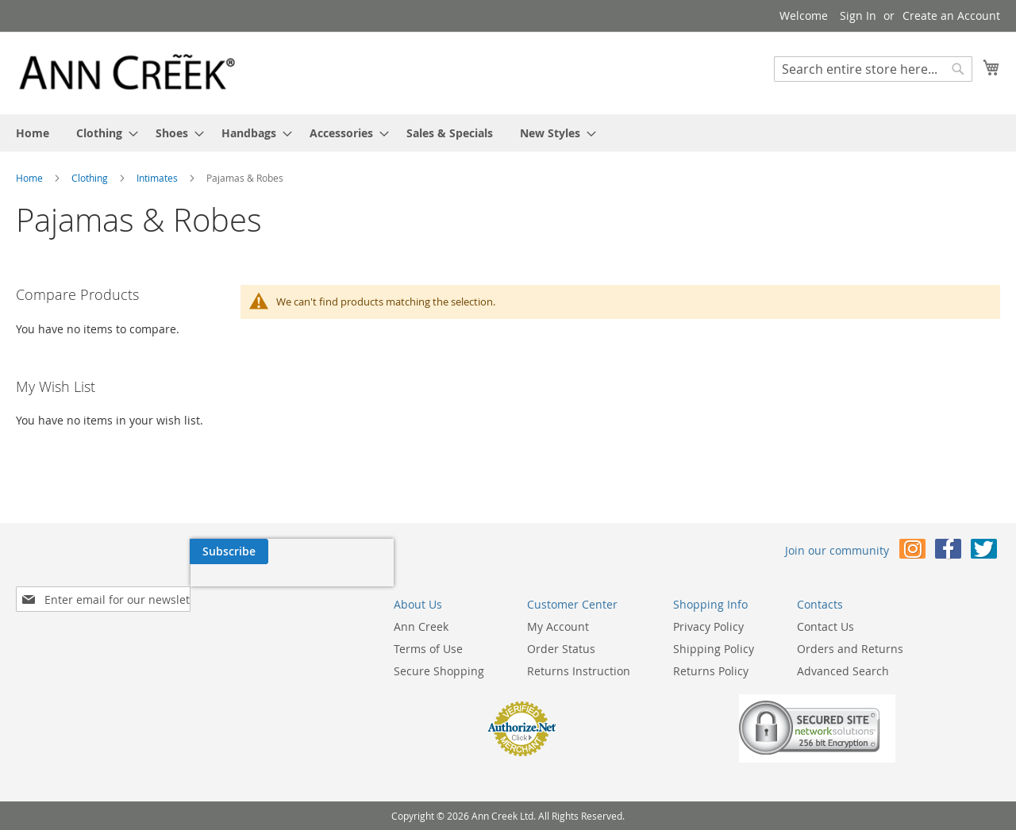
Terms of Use (302, 648)
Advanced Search (718, 670)
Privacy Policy (583, 626)
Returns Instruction (453, 670)
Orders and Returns (725, 648)
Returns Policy (585, 670)
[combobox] (873, 69)
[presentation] (117, 588)
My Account (433, 626)
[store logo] (127, 72)
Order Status (436, 648)
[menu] (508, 133)
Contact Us (700, 626)
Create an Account (951, 15)
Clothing (90, 177)
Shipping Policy (588, 648)
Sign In (858, 15)
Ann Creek (295, 626)
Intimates (158, 177)
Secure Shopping (313, 670)
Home (30, 177)
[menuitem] (32, 133)
